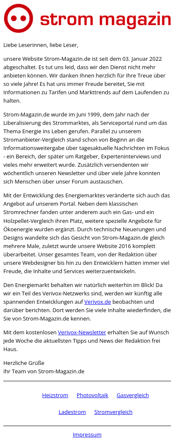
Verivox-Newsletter (82, 332)
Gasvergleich (133, 395)
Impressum (87, 434)
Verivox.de (97, 301)
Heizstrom (55, 395)
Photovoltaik (93, 395)
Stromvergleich (113, 412)
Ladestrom (72, 412)
